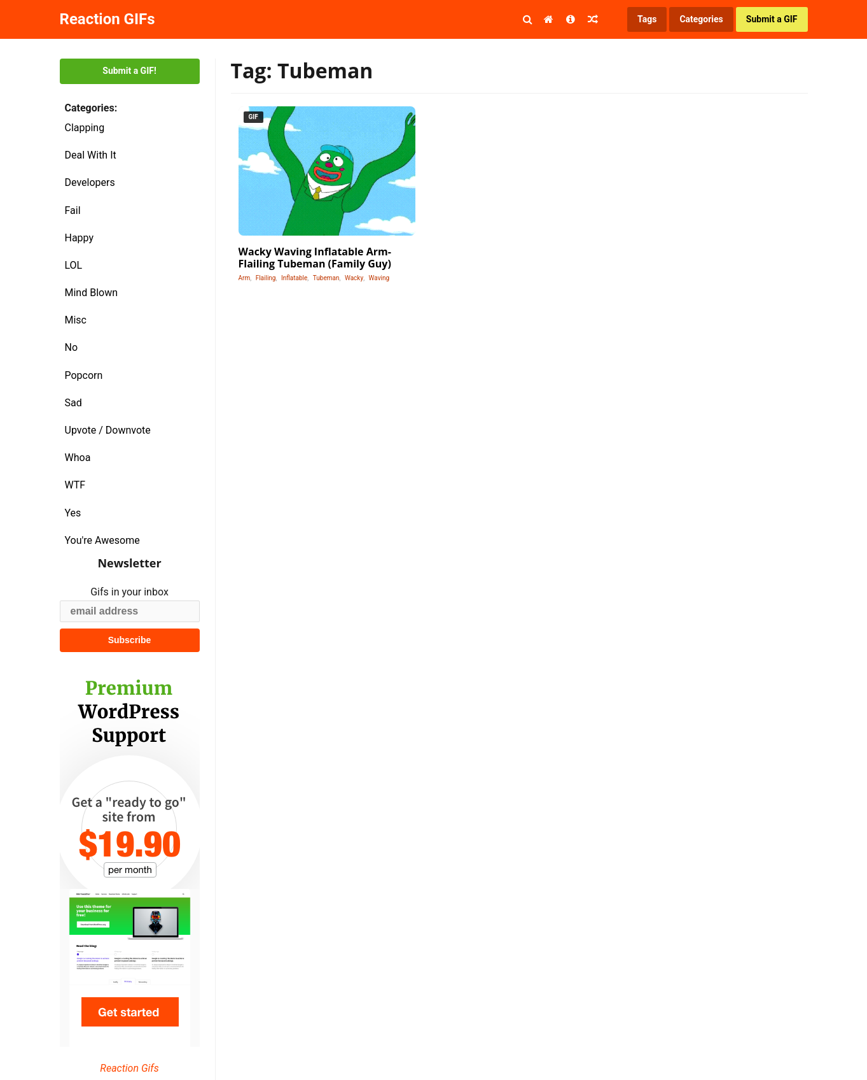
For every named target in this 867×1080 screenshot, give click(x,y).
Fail (73, 210)
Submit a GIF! (129, 71)
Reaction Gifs (129, 1068)
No (71, 347)
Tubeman (326, 277)
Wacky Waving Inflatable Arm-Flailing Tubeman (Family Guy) (315, 258)
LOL (74, 265)
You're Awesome (102, 540)
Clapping (85, 128)
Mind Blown (91, 293)
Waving (379, 277)
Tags (646, 19)
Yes (73, 513)
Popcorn (84, 375)
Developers (90, 182)
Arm (245, 277)
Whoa (78, 457)
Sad (73, 403)
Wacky (354, 277)
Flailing (266, 277)
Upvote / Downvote (108, 430)
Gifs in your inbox (129, 592)
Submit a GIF (772, 19)
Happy (79, 238)
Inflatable (294, 277)
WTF (75, 485)
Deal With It (90, 155)
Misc (76, 320)
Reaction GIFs (107, 19)
